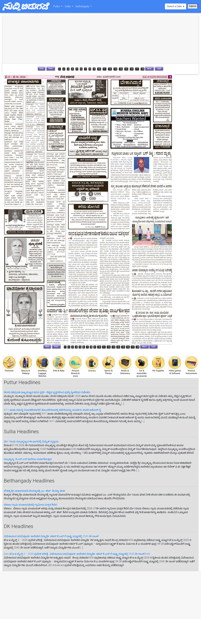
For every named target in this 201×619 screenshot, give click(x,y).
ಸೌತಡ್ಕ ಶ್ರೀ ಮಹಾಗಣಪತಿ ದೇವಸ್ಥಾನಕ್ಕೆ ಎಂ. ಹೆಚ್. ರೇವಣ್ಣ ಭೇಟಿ (34, 490)
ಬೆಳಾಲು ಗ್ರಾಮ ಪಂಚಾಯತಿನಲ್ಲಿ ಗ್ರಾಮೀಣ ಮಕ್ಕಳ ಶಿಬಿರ (30, 504)
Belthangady (83, 7)
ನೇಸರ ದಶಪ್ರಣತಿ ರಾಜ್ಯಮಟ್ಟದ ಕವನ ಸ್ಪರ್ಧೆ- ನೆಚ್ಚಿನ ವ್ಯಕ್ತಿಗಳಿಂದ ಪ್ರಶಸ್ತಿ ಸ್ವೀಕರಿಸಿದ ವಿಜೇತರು (47, 392)
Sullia (68, 7)
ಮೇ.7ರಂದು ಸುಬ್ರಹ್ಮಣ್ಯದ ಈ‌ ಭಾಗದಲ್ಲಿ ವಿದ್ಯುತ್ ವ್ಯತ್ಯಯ (31, 441)
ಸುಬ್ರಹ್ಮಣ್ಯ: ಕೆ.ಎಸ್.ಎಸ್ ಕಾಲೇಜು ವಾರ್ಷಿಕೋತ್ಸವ (28, 459)
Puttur (56, 7)
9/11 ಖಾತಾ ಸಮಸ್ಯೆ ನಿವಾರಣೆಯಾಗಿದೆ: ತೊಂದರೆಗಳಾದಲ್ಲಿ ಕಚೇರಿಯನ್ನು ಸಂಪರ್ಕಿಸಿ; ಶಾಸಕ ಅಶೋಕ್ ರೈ (52, 409)
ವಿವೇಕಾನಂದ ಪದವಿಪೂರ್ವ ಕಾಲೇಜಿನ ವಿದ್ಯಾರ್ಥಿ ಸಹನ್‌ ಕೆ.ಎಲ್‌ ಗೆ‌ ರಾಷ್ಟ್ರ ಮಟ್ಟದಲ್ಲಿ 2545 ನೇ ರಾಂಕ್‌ (51, 536)
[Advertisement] (51, 40)
